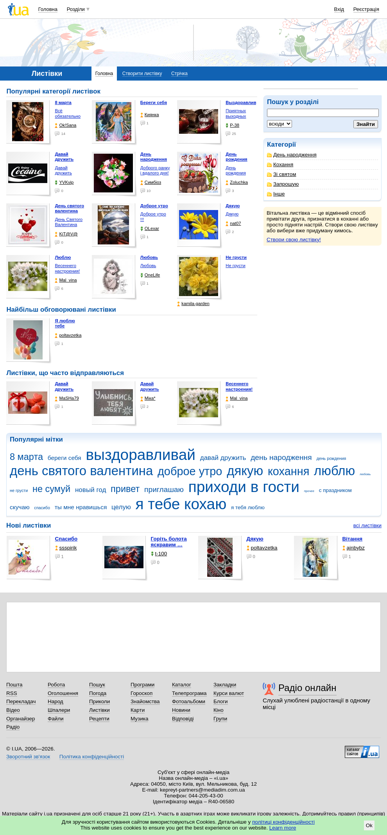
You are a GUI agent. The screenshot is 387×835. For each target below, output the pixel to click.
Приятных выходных (236, 113)
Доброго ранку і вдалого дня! (155, 170)
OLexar (149, 228)
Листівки (99, 710)
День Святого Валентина (68, 222)
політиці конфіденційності (283, 822)
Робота (56, 685)
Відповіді (183, 719)
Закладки (224, 685)
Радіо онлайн (307, 687)
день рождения (331, 458)
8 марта (26, 457)
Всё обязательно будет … (68, 116)
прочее (309, 491)
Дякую (232, 214)
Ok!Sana (65, 125)
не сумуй (51, 489)
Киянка (149, 114)
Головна (47, 9)
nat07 (233, 223)
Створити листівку (142, 73)
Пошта (14, 685)
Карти (138, 710)
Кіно (218, 710)
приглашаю (164, 489)
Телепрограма (189, 693)
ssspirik (66, 548)
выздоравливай (140, 454)
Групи (220, 719)
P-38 (232, 125)
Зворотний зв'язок (28, 757)
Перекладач (21, 701)
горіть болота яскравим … (169, 542)
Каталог (181, 685)
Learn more (282, 828)
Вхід (339, 9)
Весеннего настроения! (67, 268)
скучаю (20, 507)
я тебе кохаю (181, 504)
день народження (281, 457)
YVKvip (64, 182)
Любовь (148, 265)
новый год (90, 490)
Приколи (99, 701)
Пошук (97, 685)
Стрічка (179, 73)
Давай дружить (63, 170)
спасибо (42, 507)
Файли (56, 719)
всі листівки (367, 525)
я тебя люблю (248, 507)
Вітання (352, 539)
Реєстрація (366, 9)
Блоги (220, 701)
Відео (13, 710)
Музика (139, 719)
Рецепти (99, 719)
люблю (334, 470)
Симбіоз (150, 182)
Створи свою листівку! (294, 239)
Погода (97, 693)
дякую (245, 470)
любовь (365, 474)
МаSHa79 (67, 398)
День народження (292, 155)
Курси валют (228, 693)
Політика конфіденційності (91, 757)
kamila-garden (193, 303)
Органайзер (20, 719)
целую (121, 507)
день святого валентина (81, 470)
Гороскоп (141, 693)
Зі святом (281, 174)
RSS (11, 693)
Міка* (148, 398)
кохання (288, 471)
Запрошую (283, 184)
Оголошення (63, 693)
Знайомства (145, 701)
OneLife (150, 275)
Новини (181, 710)
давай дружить (223, 457)
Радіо (13, 727)
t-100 (159, 554)
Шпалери (59, 710)
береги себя (64, 457)
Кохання (280, 164)
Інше (276, 194)
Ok (369, 825)
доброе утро (190, 471)
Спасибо (66, 539)
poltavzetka (68, 335)
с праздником (335, 490)
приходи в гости (243, 486)
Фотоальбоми (188, 701)
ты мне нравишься (81, 507)
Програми (142, 685)
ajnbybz (353, 548)
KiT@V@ (66, 234)
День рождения (235, 170)
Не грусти (235, 265)
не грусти (19, 490)
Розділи (76, 9)
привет (125, 489)
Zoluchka (237, 182)
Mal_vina (66, 280)
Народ (55, 701)
